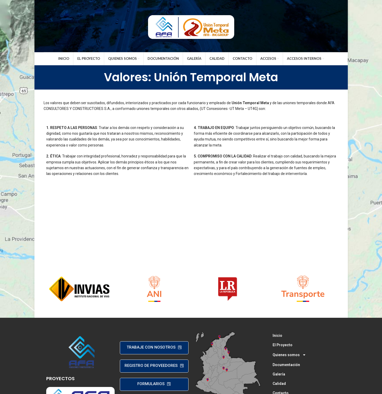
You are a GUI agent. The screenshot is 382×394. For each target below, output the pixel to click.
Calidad (279, 383)
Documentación (286, 365)
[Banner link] (79, 288)
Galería (279, 374)
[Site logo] (191, 25)
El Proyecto (282, 345)
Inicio (277, 335)
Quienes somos (289, 354)
